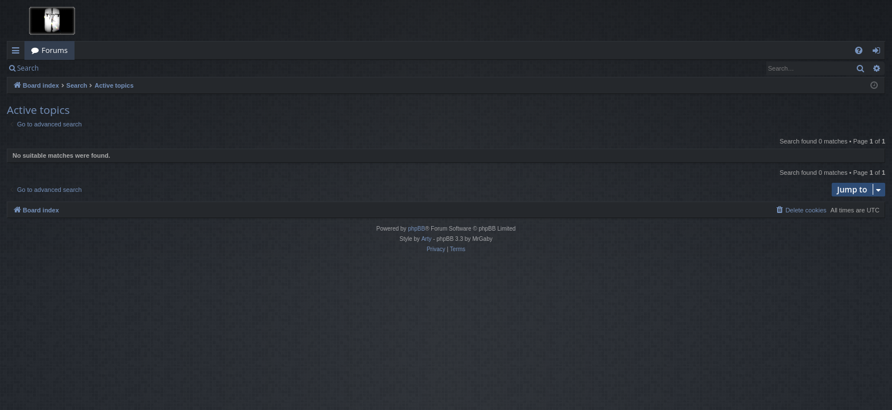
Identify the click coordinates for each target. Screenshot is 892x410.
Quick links (17, 52)
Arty (427, 239)
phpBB (416, 229)
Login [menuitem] (878, 52)
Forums (55, 50)
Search (28, 68)
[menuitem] (859, 50)
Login (63, 68)
